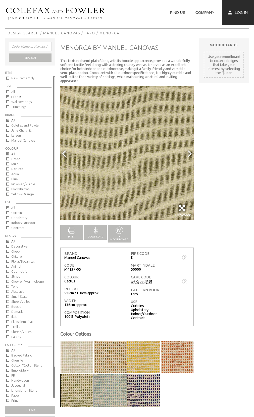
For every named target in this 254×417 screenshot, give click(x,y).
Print (14, 400)
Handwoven (20, 380)
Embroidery (20, 370)
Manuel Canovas (61, 33)
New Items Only (22, 78)
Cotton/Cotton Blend (26, 365)
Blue (14, 179)
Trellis (15, 326)
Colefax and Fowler (25, 125)
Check (15, 251)
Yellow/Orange (22, 194)
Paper (15, 395)
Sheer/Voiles (20, 301)
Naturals (17, 169)
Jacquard (18, 385)
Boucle (16, 306)
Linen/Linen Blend (24, 390)
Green (16, 159)
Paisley (16, 336)
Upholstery (19, 217)
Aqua (15, 174)
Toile (14, 286)
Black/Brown (20, 189)
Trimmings (18, 106)
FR (13, 375)
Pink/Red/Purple (23, 184)
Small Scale (19, 296)
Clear (30, 409)
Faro (89, 33)
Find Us (177, 12)
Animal (16, 266)
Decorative (19, 246)
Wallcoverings (21, 101)
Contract (17, 227)
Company (205, 12)
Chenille (17, 360)
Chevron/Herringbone (27, 281)
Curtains (17, 212)
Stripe (15, 276)
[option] (127, 153)
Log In (238, 12)
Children (17, 256)
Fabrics (16, 96)
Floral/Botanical (22, 261)
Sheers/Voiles (21, 331)
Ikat (14, 316)
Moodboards (224, 45)
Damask (17, 311)
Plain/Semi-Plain (22, 321)
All (13, 91)
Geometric (19, 271)
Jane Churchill (21, 130)
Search (30, 57)
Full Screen (182, 210)
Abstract (17, 291)
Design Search (23, 33)
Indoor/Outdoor (23, 222)
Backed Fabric (21, 355)
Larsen (16, 135)
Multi (15, 164)
